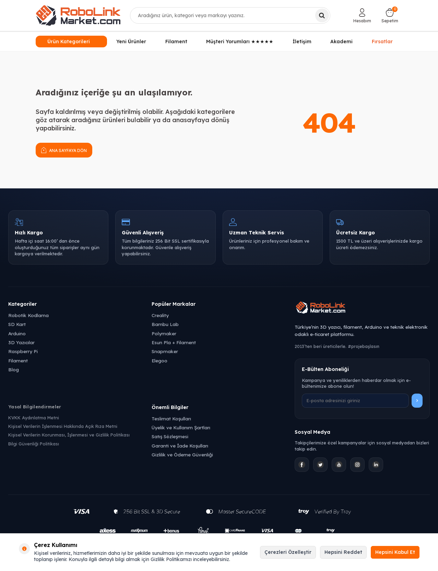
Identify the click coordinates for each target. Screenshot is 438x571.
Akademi (341, 41)
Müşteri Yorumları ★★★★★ (239, 41)
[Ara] (322, 15)
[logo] (78, 15)
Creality (160, 315)
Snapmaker (165, 351)
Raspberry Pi (23, 351)
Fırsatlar (382, 41)
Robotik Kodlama (28, 315)
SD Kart (17, 324)
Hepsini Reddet (343, 552)
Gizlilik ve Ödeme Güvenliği (182, 454)
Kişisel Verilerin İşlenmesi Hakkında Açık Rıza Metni (62, 426)
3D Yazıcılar (21, 342)
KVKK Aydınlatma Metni (33, 417)
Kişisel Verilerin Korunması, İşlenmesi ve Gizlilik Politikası (69, 435)
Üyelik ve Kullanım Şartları (181, 427)
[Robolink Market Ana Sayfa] (362, 308)
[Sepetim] (389, 15)
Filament (176, 41)
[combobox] (230, 15)
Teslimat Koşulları (171, 418)
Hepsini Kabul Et (395, 552)
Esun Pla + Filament (174, 342)
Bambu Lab (165, 324)
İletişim (302, 41)
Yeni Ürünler (131, 41)
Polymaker (164, 333)
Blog (13, 369)
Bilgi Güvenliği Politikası (33, 443)
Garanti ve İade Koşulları (180, 445)
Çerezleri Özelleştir (287, 552)
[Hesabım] (362, 15)
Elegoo (159, 360)
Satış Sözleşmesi (170, 436)
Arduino (17, 333)
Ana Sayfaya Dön (64, 150)
